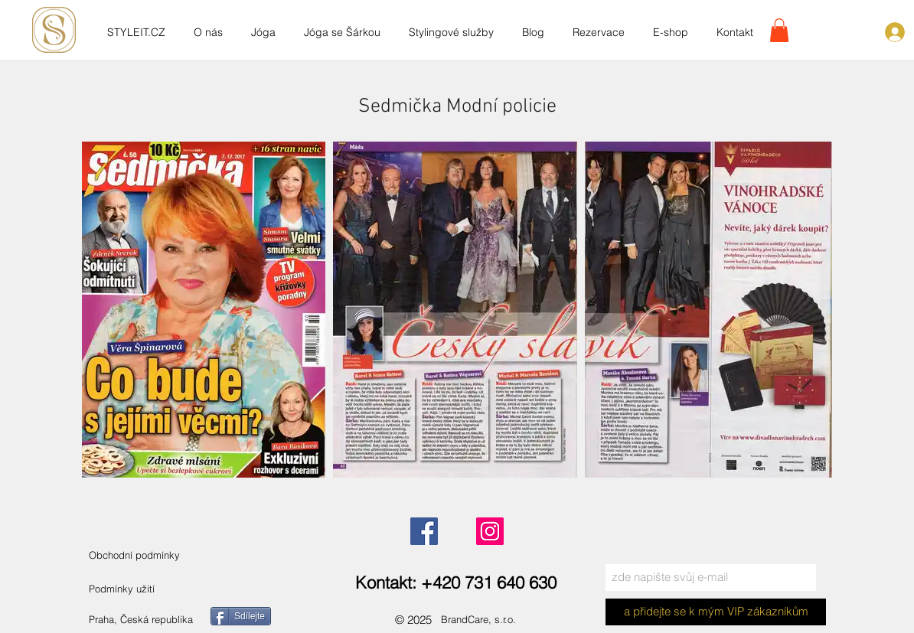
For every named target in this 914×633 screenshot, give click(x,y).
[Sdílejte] (241, 616)
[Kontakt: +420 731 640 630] (456, 583)
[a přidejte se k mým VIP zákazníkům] (716, 612)
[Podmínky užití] (122, 589)
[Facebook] (424, 531)
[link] (779, 30)
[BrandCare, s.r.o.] (492, 619)
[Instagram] (490, 531)
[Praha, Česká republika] (159, 619)
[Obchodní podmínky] (150, 555)
